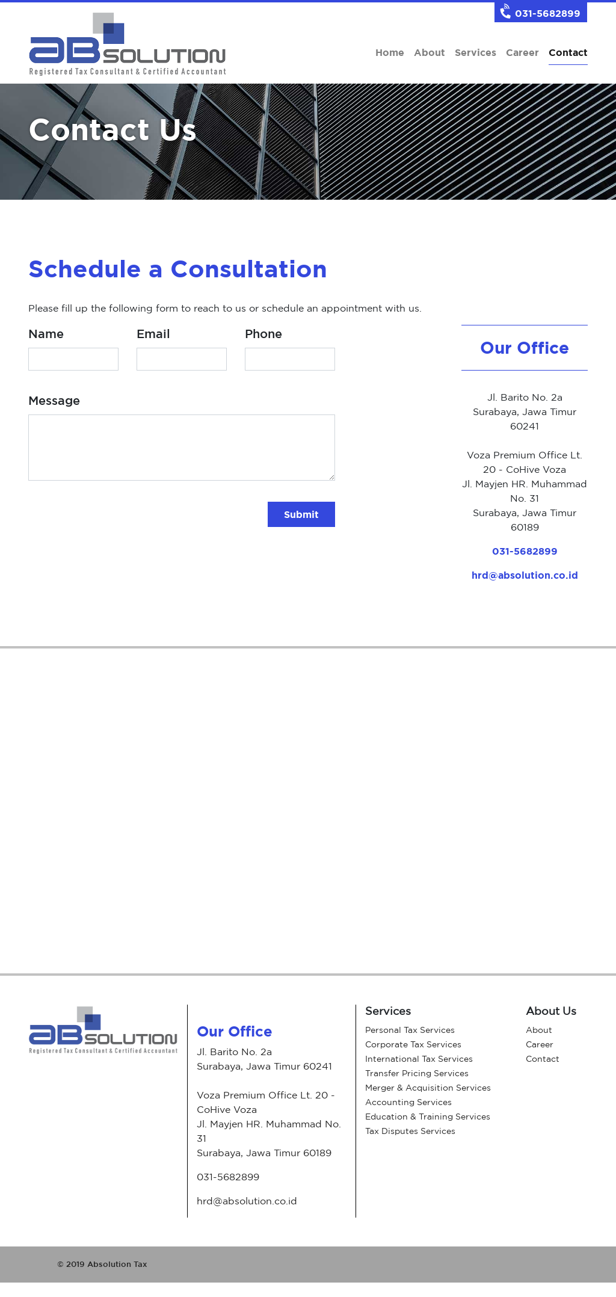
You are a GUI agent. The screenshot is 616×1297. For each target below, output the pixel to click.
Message (54, 400)
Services (475, 52)
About (429, 52)
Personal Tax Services (410, 1029)
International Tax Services (419, 1058)
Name (46, 333)
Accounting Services (408, 1101)
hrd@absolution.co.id (525, 575)
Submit (301, 514)
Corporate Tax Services (413, 1044)
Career (522, 52)
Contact (568, 51)
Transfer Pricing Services (417, 1072)
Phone (263, 333)
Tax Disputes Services (410, 1130)
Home (389, 52)
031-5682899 (525, 551)
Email (153, 333)
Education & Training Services (427, 1116)
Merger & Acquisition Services (428, 1087)
